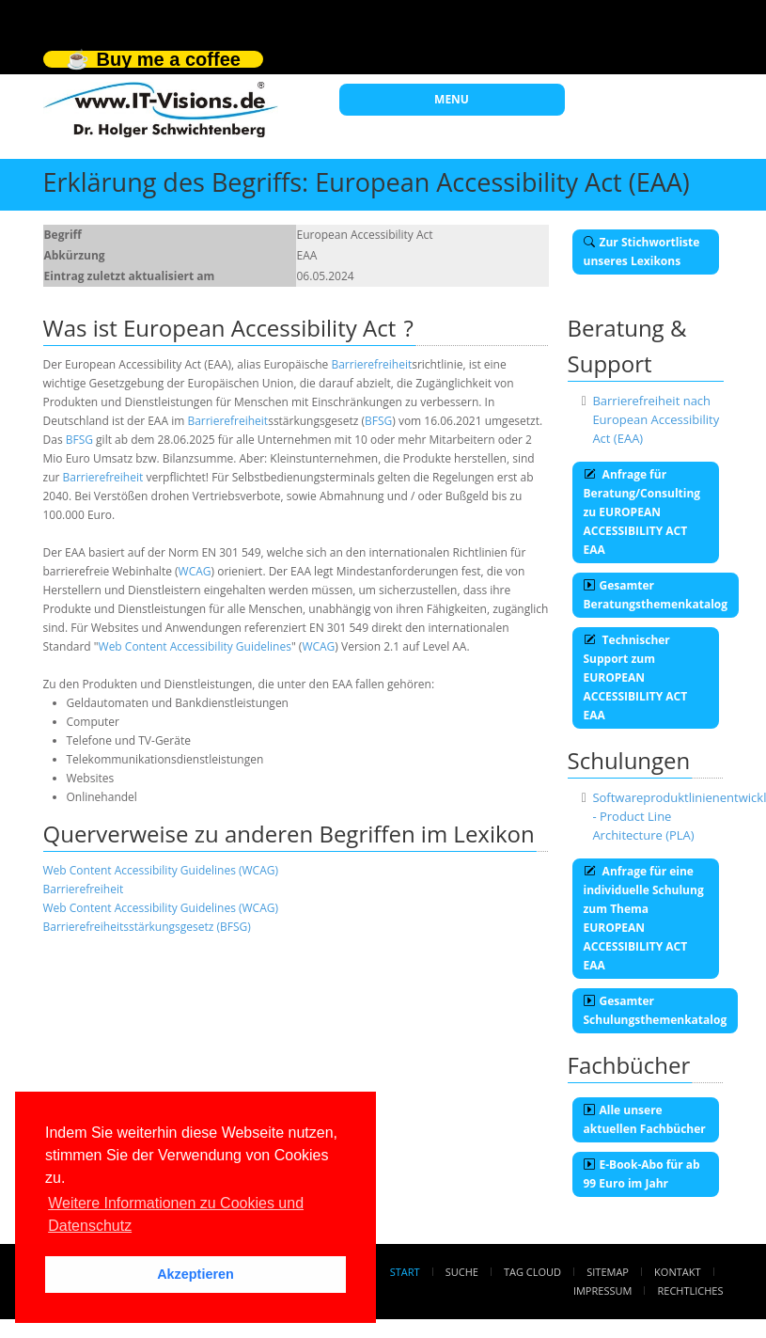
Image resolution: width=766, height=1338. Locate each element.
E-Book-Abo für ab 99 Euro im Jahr (642, 1174)
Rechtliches (691, 1290)
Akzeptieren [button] (195, 1274)
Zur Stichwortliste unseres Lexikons (642, 251)
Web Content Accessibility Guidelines (195, 646)
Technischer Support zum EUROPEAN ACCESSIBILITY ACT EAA (636, 677)
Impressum (602, 1290)
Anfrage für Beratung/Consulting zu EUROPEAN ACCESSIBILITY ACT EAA (642, 512)
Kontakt (677, 1272)
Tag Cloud (532, 1272)
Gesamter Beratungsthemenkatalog (656, 594)
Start (405, 1272)
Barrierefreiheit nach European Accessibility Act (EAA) (655, 419)
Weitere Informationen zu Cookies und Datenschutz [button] (176, 1214)
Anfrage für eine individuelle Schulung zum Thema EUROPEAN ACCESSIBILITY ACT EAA (644, 918)
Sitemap (607, 1272)
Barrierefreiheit (371, 364)
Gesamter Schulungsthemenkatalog (655, 1010)
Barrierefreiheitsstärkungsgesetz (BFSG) (147, 927)
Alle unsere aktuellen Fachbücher (645, 1119)
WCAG (195, 571)
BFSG (378, 421)
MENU (451, 99)
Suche (462, 1272)
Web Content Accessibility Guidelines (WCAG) (161, 870)
